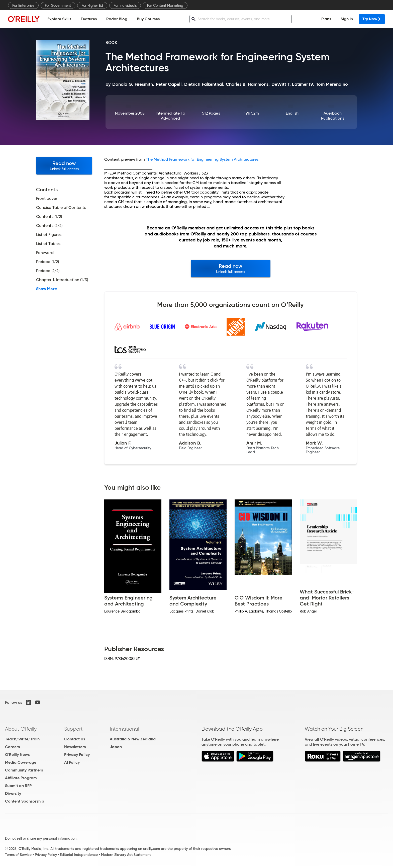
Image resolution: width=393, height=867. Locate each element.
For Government (58, 5)
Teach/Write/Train (22, 739)
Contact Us (74, 739)
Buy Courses (148, 19)
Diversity (13, 793)
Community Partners (24, 770)
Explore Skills (59, 19)
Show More (46, 289)
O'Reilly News (17, 754)
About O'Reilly (21, 729)
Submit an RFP (18, 785)
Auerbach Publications (332, 116)
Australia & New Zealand (133, 739)
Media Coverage (20, 762)
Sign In (347, 19)
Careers (12, 746)
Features (89, 19)
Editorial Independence (79, 854)
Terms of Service (18, 854)
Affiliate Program (21, 778)
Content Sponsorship (24, 801)
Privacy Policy (77, 754)
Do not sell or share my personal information (40, 838)
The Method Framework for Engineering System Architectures (202, 159)
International (124, 729)
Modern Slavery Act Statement (126, 854)
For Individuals (125, 5)
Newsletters (75, 746)
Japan (116, 746)
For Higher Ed (92, 5)
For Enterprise (23, 5)
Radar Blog (116, 19)
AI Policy (72, 762)
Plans (326, 19)
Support (73, 729)
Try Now (371, 19)
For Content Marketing (165, 5)
